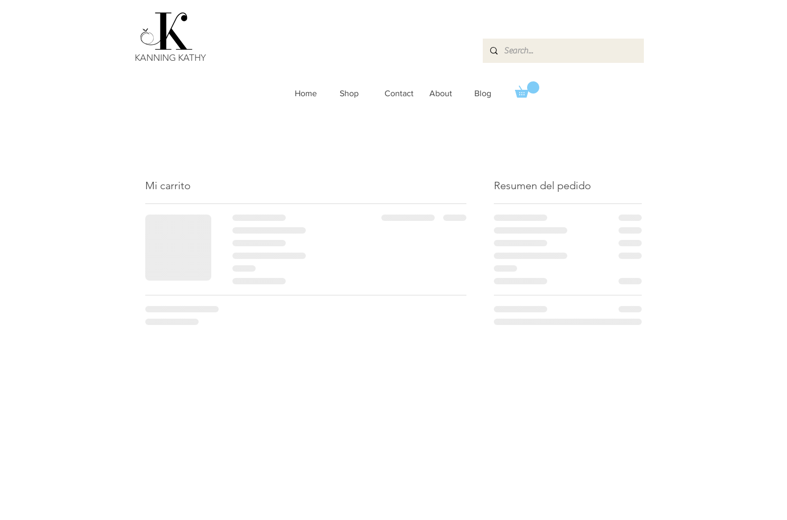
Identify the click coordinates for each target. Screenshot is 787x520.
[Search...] (563, 51)
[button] (527, 89)
